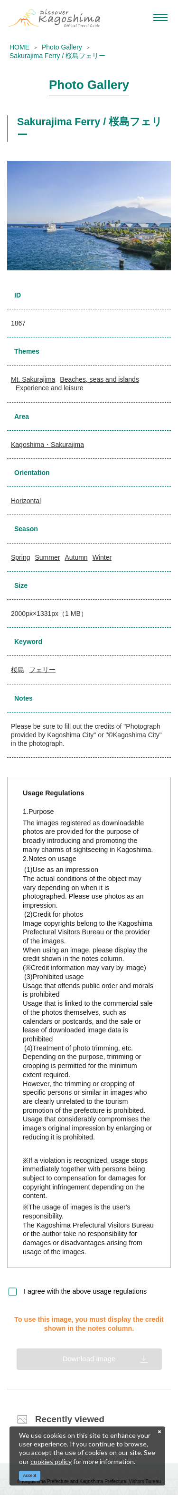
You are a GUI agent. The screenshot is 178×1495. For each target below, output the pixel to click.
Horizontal (26, 501)
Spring (20, 557)
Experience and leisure (49, 388)
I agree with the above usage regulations (85, 1291)
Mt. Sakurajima (33, 379)
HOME (19, 47)
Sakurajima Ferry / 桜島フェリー (57, 55)
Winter (102, 557)
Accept (30, 1475)
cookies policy (51, 1461)
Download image (89, 1359)
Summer (47, 557)
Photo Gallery (62, 47)
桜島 (17, 669)
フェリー (42, 669)
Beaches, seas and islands (99, 379)
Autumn (76, 557)
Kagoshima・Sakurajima (47, 444)
